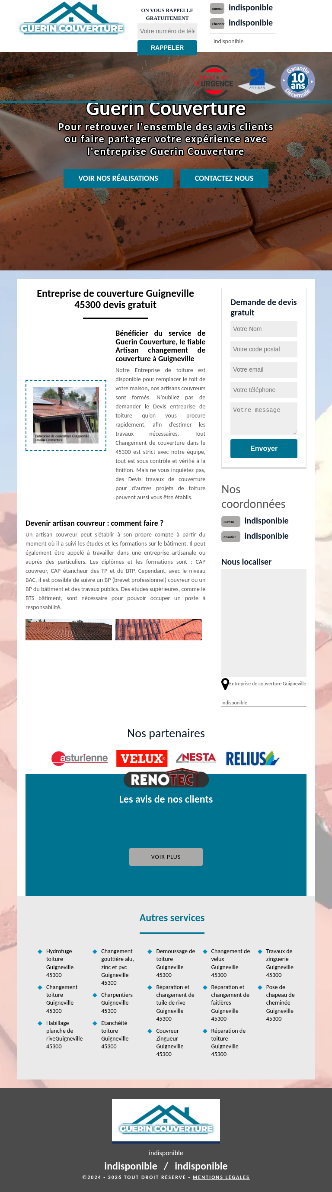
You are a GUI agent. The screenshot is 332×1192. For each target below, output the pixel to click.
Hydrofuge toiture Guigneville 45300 (59, 963)
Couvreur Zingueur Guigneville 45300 (169, 1042)
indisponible (251, 7)
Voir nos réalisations (118, 178)
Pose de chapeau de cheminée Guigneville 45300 (280, 1002)
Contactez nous (224, 178)
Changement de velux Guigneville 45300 (230, 963)
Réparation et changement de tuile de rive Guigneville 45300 (175, 1002)
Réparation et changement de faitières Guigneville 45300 (230, 1002)
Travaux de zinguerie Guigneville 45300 (280, 963)
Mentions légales (221, 1177)
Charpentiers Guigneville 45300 (117, 1002)
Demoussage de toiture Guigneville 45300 (175, 963)
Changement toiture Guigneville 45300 (61, 999)
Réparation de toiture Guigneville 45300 (228, 1042)
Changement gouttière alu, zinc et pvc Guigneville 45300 (117, 967)
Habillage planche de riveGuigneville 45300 (64, 1035)
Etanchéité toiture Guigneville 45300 (114, 1035)
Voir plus (166, 857)
